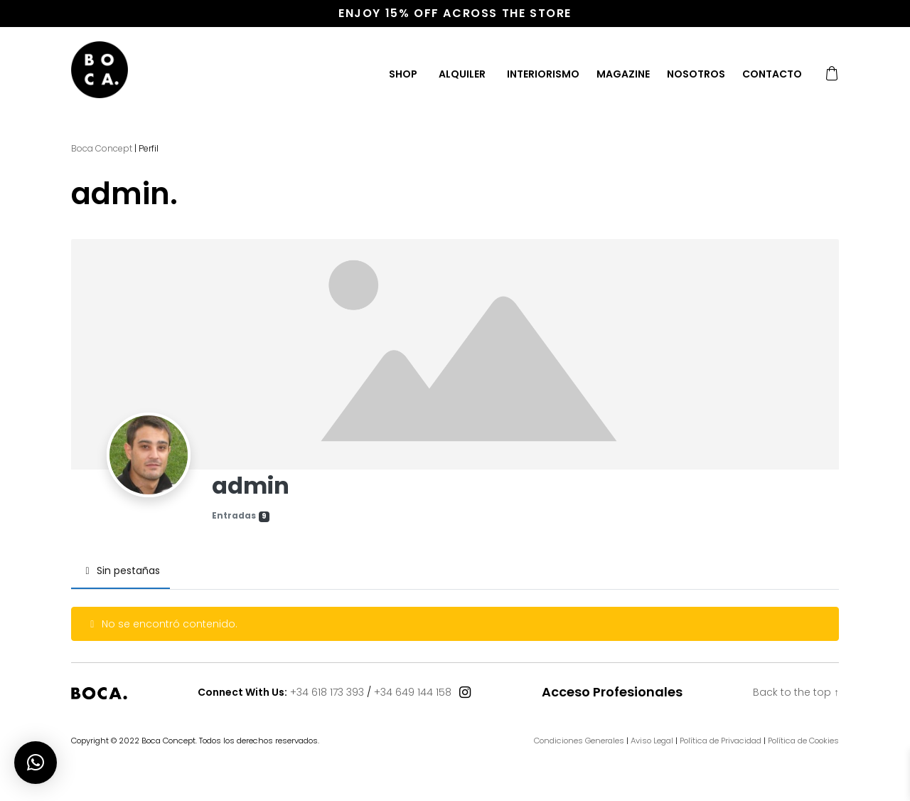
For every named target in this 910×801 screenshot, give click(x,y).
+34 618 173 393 (327, 692)
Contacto (772, 74)
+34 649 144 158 (412, 692)
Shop (403, 74)
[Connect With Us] (465, 693)
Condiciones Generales (579, 740)
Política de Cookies (803, 740)
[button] (35, 762)
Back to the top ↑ (796, 692)
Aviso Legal (652, 740)
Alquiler (462, 74)
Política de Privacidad (720, 740)
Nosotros (696, 74)
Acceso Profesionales (612, 692)
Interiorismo (543, 74)
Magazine (623, 74)
